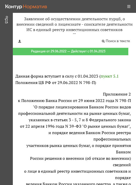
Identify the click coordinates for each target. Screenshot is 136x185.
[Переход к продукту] (26, 6)
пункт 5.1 (110, 76)
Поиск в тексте (118, 41)
